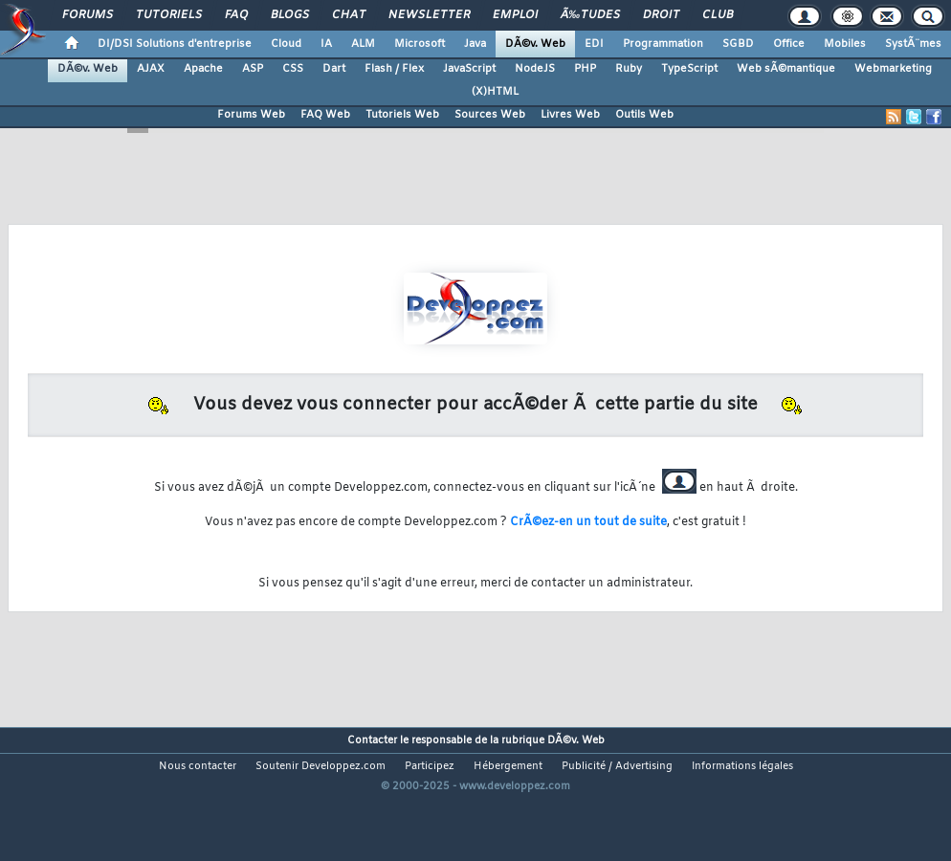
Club (717, 15)
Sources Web (489, 114)
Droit (661, 15)
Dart (333, 69)
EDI (594, 44)
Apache (203, 69)
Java (475, 44)
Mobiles (845, 44)
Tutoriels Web (402, 114)
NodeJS (535, 69)
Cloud (286, 44)
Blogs (290, 15)
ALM (363, 44)
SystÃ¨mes (913, 44)
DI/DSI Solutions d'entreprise (175, 44)
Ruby (628, 69)
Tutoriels (169, 15)
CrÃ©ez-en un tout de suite (588, 522)
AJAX (151, 69)
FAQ (236, 15)
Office (789, 44)
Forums (87, 15)
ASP (252, 69)
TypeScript (689, 69)
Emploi (515, 15)
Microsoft (419, 44)
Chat (348, 15)
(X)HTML (495, 92)
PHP (585, 69)
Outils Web (644, 114)
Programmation (663, 44)
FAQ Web (325, 114)
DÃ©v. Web (535, 44)
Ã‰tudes (590, 15)
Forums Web (251, 114)
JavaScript (469, 69)
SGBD (738, 44)
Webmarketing (893, 69)
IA (326, 44)
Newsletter (429, 15)
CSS (292, 69)
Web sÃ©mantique (786, 69)
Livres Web (570, 114)
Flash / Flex (394, 69)
